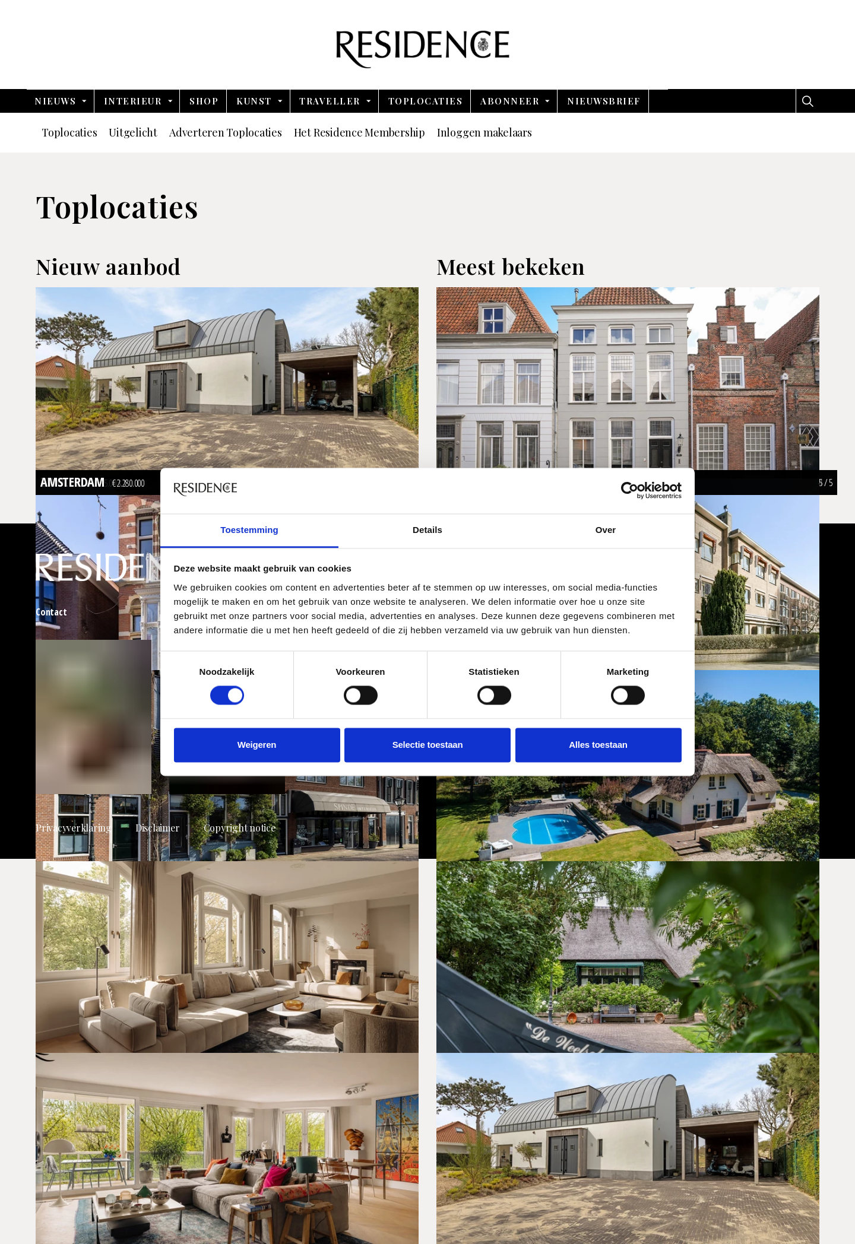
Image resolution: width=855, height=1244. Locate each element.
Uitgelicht (133, 132)
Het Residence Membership (359, 132)
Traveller (329, 101)
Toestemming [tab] (249, 530)
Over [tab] (606, 530)
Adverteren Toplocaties (225, 132)
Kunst (254, 101)
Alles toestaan (598, 745)
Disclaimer (157, 827)
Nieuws (55, 101)
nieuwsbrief (604, 101)
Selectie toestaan (427, 745)
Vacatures (642, 611)
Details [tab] (427, 530)
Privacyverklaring (74, 827)
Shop (203, 101)
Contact (51, 611)
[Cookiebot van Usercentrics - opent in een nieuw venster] (630, 491)
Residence (427, 44)
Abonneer (509, 101)
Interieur (133, 101)
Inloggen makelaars (484, 132)
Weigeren (257, 745)
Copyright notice (240, 827)
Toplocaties (425, 101)
